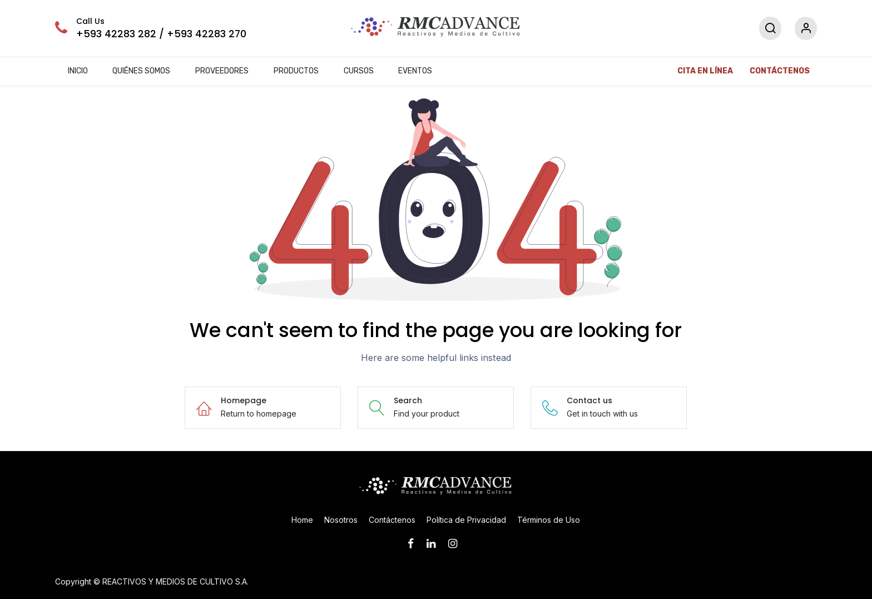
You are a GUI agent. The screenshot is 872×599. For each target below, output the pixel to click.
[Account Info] (806, 29)
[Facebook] (414, 543)
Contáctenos (392, 519)
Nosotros (341, 519)
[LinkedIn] (435, 543)
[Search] (770, 29)
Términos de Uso (548, 519)
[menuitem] (77, 71)
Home (302, 519)
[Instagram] (456, 543)
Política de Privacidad (466, 519)
